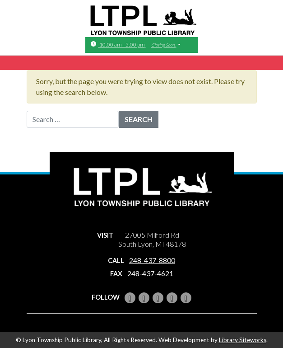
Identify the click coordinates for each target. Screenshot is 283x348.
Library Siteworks (242, 339)
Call (116, 260)
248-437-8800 (152, 260)
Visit (105, 235)
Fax (116, 273)
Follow (106, 297)
